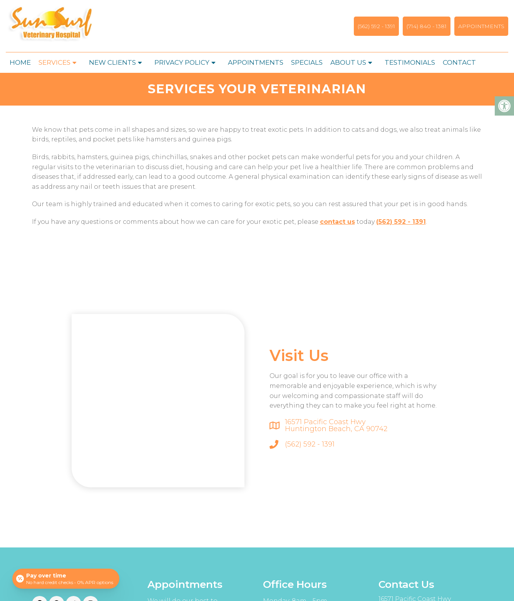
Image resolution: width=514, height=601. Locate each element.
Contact (459, 62)
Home (20, 62)
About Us (348, 62)
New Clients (112, 62)
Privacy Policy (181, 62)
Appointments (481, 26)
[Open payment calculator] (65, 579)
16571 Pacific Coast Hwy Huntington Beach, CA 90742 (336, 425)
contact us (337, 221)
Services (54, 62)
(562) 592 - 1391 (376, 26)
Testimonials (410, 62)
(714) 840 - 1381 (427, 26)
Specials (307, 62)
